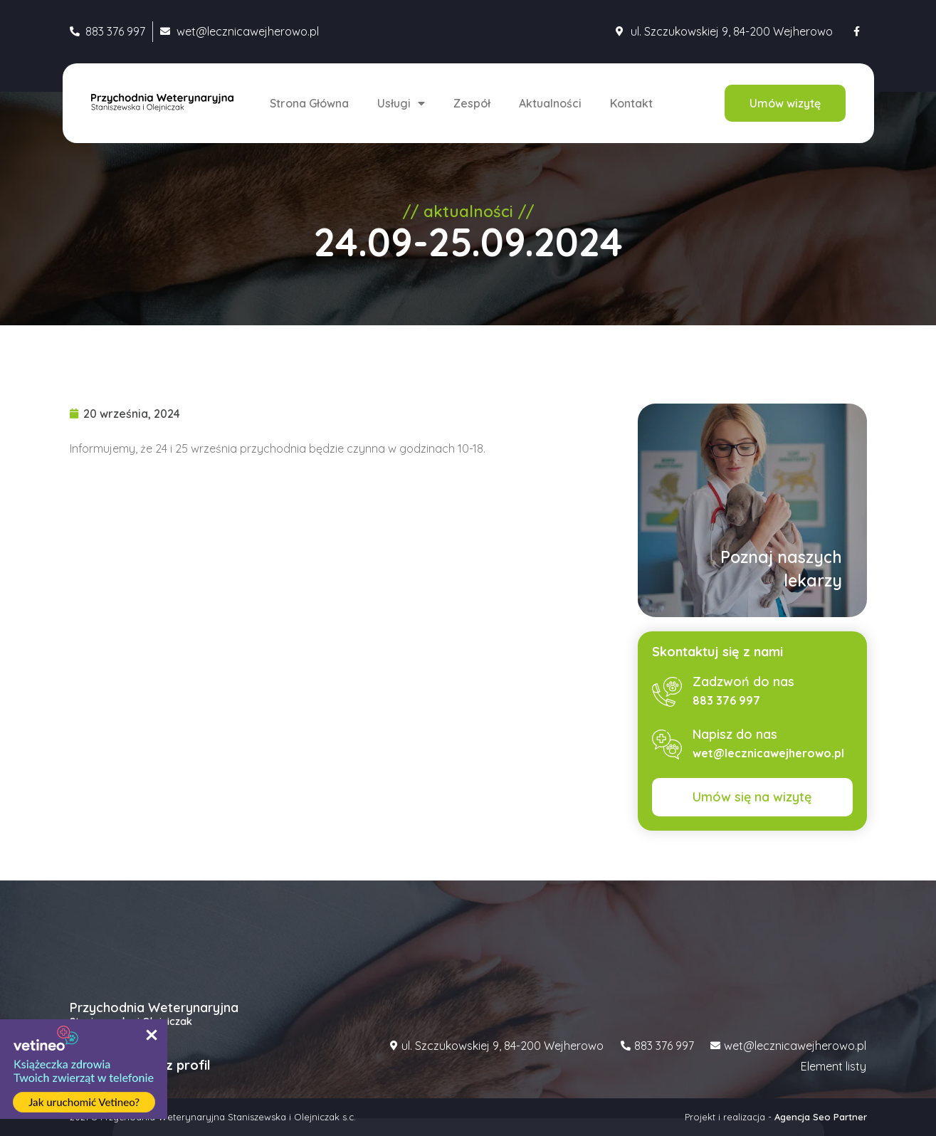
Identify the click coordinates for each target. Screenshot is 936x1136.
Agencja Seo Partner (820, 1116)
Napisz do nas (735, 734)
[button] (785, 103)
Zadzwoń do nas (743, 681)
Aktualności (550, 103)
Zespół (471, 103)
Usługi (401, 103)
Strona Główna (309, 103)
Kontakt (631, 103)
